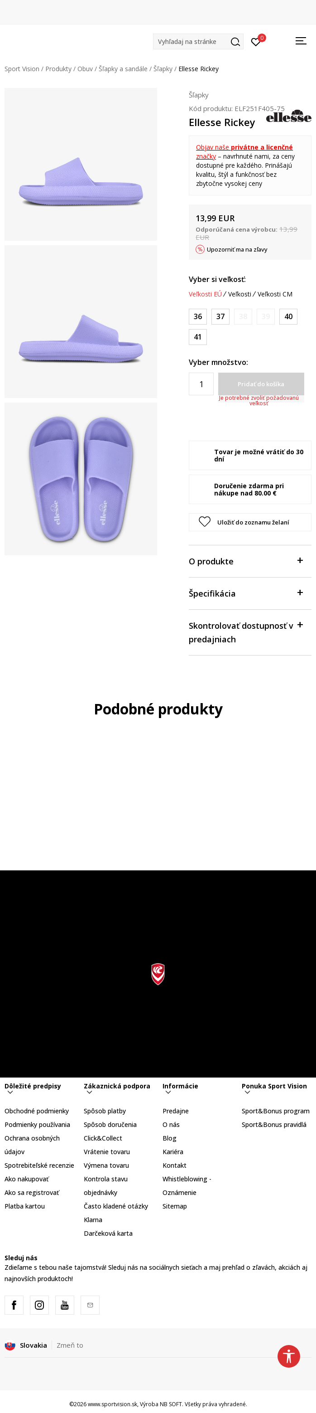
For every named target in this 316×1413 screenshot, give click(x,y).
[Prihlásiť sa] (256, 41)
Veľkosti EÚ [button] (205, 294)
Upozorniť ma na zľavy (237, 249)
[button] (198, 41)
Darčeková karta (108, 1233)
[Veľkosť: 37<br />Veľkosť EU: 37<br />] (220, 317)
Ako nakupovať (26, 1179)
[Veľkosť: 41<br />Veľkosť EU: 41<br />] (198, 337)
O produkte (245, 560)
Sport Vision (22, 68)
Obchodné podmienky (37, 1111)
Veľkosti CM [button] (275, 294)
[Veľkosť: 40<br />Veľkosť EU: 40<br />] (288, 317)
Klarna (93, 1219)
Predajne (176, 1111)
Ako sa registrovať (32, 1192)
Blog (170, 1138)
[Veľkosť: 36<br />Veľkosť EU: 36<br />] (198, 317)
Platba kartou (25, 1206)
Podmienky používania (37, 1124)
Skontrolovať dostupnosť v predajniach (245, 632)
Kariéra (173, 1151)
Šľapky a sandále (123, 68)
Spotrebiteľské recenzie (39, 1165)
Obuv (85, 68)
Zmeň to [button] (70, 1345)
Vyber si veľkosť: (217, 279)
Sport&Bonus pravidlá (274, 1124)
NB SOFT (171, 1404)
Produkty (58, 68)
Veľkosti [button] (239, 294)
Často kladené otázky (116, 1206)
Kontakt (175, 1165)
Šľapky (162, 68)
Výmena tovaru (106, 1165)
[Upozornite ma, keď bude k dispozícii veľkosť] (243, 317)
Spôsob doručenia (110, 1124)
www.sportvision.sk (112, 1404)
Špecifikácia (245, 593)
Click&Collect (103, 1138)
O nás (171, 1124)
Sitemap (175, 1206)
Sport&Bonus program (276, 1111)
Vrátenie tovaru (107, 1151)
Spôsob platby (105, 1111)
